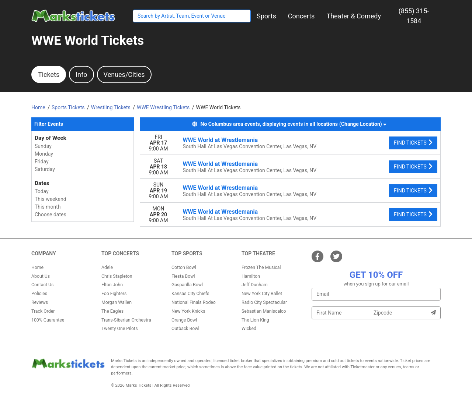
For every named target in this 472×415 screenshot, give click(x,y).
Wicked (249, 328)
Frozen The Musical (261, 267)
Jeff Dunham (255, 284)
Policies (39, 293)
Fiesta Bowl (183, 276)
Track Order (43, 311)
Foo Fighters (113, 293)
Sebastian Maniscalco (264, 311)
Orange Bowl (184, 320)
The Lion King (255, 320)
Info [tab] (81, 74)
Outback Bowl (185, 328)
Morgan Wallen (116, 302)
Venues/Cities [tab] (124, 74)
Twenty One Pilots (119, 328)
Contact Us (42, 284)
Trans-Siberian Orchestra (126, 320)
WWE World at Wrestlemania (220, 139)
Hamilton (251, 276)
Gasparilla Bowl (187, 284)
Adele (107, 267)
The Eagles (112, 311)
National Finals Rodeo (193, 302)
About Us (40, 276)
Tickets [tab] (48, 74)
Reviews (39, 302)
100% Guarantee (47, 320)
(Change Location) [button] (362, 124)
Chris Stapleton (116, 276)
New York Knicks (188, 311)
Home (37, 267)
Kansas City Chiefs (190, 293)
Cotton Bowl (183, 267)
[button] (266, 16)
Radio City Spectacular (264, 302)
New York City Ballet (262, 293)
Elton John (112, 284)
